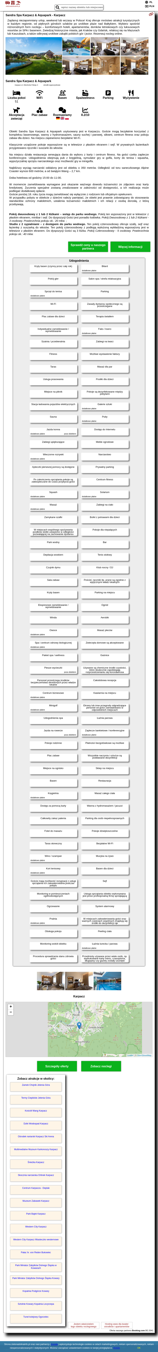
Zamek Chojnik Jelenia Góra (36, 1085)
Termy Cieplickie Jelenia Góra (36, 1098)
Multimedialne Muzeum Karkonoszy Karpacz (36, 1149)
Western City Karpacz (36, 1226)
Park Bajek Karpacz (35, 1214)
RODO (116, 1348)
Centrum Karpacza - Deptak (36, 1188)
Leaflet (130, 1055)
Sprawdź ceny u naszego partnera (88, 246)
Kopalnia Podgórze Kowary (36, 1291)
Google (54, 1344)
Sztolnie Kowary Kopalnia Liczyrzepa (36, 1304)
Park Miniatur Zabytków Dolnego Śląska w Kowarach (36, 1266)
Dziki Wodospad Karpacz (36, 1123)
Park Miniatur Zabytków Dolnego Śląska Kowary (35, 1278)
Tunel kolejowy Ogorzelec (36, 1317)
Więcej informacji (130, 246)
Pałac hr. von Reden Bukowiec (36, 1252)
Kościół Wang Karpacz (36, 1110)
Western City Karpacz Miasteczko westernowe (36, 1239)
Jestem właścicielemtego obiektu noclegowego (83, 1325)
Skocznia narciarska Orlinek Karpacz (36, 1175)
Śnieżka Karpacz (36, 1162)
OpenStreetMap (144, 1055)
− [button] (11, 1012)
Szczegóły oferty (56, 1066)
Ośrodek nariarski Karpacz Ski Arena (36, 1136)
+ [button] (11, 1007)
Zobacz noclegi (101, 1066)
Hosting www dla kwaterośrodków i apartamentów (116, 1325)
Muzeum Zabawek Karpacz (35, 1201)
